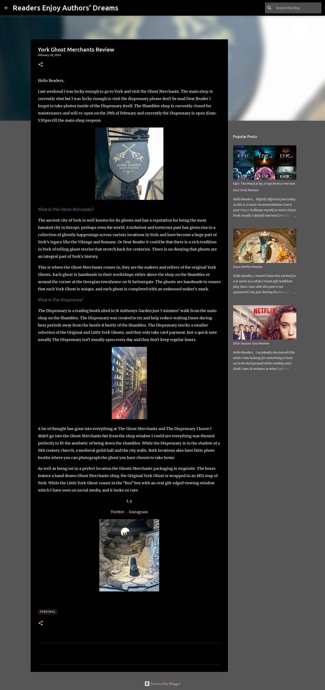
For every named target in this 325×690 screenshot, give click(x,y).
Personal (48, 612)
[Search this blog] (297, 7)
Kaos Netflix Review (247, 267)
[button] (40, 65)
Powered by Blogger (162, 684)
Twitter (118, 512)
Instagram (138, 512)
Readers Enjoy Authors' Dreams (65, 8)
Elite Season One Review (251, 343)
